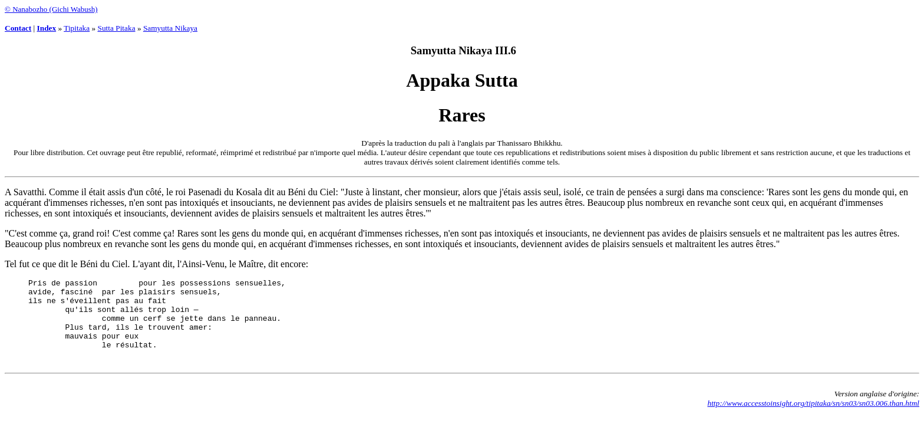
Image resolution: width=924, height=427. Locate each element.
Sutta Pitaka (117, 28)
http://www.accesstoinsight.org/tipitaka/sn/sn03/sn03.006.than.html (813, 417)
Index (47, 28)
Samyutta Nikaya (170, 28)
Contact (18, 28)
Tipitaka (77, 28)
